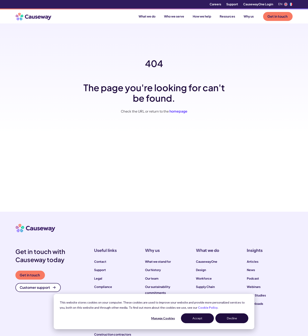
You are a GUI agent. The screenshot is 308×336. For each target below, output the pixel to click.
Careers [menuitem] (215, 4)
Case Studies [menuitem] (256, 295)
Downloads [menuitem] (255, 303)
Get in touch (277, 16)
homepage (178, 111)
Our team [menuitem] (151, 278)
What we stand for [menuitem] (158, 261)
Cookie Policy (208, 307)
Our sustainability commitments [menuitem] (157, 290)
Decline (232, 318)
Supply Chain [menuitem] (205, 287)
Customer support (38, 287)
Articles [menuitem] (252, 261)
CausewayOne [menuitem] (206, 261)
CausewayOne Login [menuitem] (258, 4)
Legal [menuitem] (98, 278)
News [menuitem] (251, 270)
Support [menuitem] (232, 4)
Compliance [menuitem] (103, 287)
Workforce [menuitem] (204, 278)
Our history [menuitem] (153, 270)
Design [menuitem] (201, 270)
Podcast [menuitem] (253, 278)
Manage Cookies (163, 318)
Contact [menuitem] (100, 261)
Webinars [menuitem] (254, 287)
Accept (197, 318)
